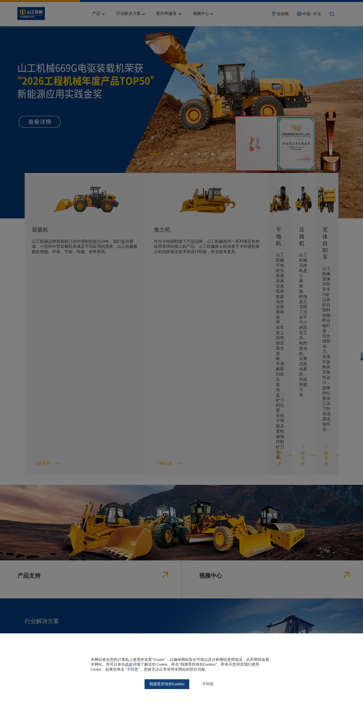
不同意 (208, 684)
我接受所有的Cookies (166, 684)
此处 (129, 664)
